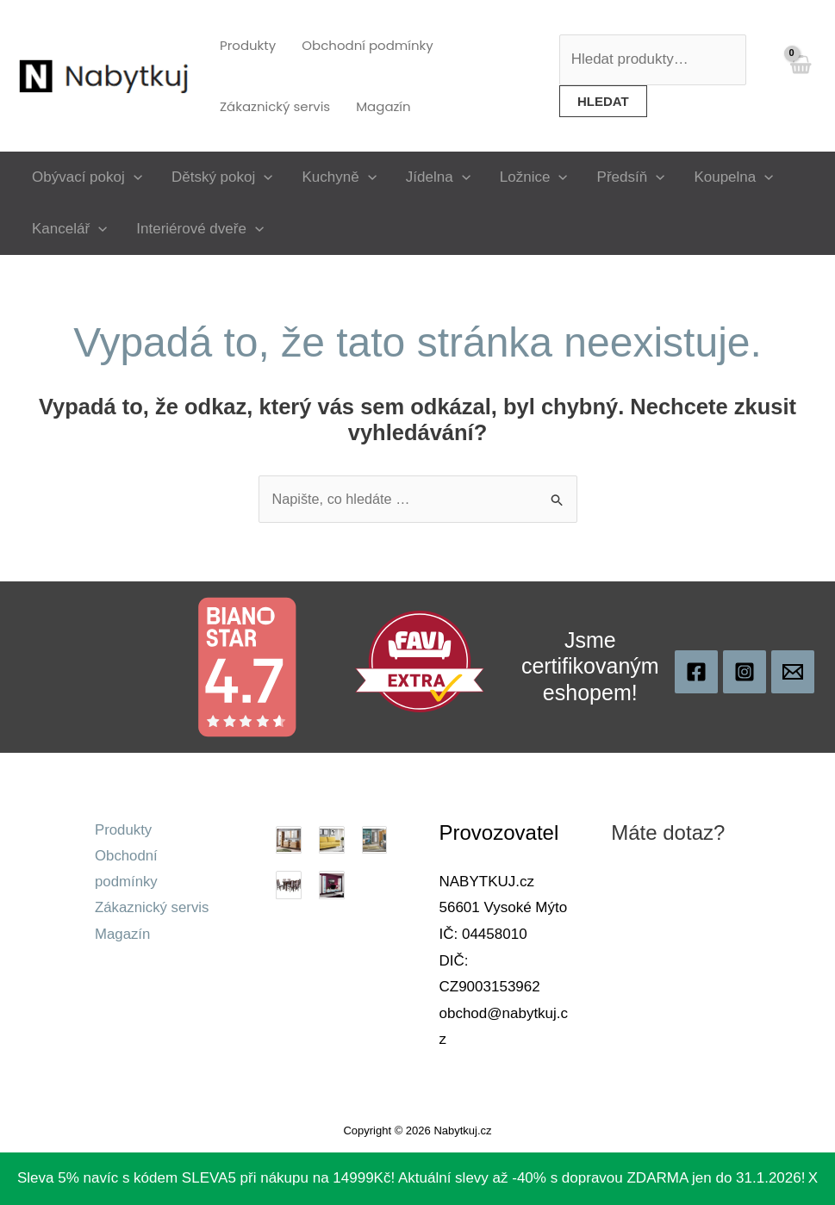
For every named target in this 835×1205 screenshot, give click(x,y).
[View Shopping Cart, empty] (800, 75)
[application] (133, 177)
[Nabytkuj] (696, 672)
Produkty (124, 831)
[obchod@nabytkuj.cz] (792, 672)
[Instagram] (744, 672)
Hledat (603, 101)
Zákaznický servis (152, 910)
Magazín (123, 936)
